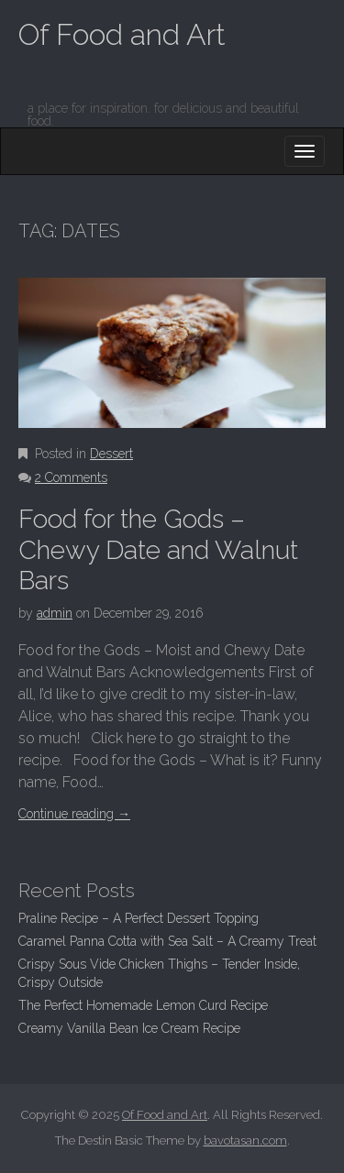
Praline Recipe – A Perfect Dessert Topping (138, 918)
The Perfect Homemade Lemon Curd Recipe (143, 1005)
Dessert (111, 453)
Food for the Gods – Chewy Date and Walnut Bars (158, 550)
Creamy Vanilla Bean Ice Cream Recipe (129, 1028)
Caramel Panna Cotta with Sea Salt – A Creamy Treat (167, 941)
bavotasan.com (245, 1140)
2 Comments (71, 477)
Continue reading (74, 813)
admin (54, 613)
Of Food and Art (122, 34)
